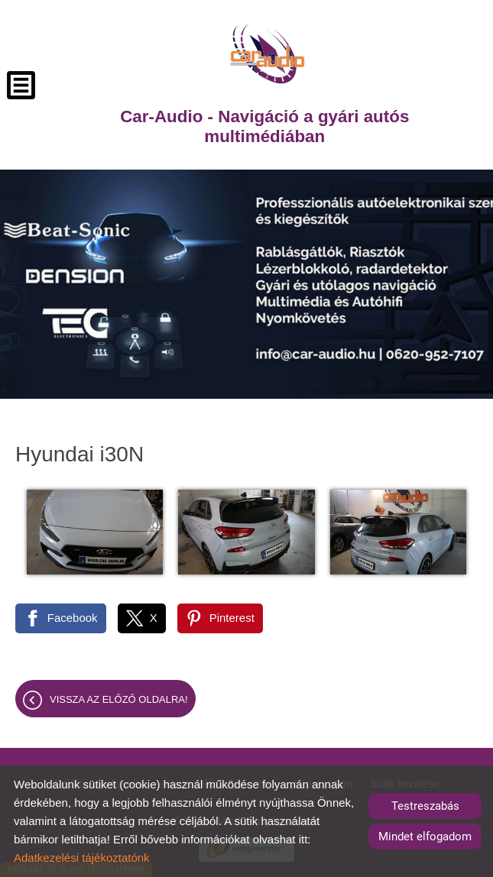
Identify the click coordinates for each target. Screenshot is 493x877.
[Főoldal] (267, 53)
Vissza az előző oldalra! (119, 699)
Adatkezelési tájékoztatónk (82, 857)
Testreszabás (425, 806)
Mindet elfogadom (425, 836)
